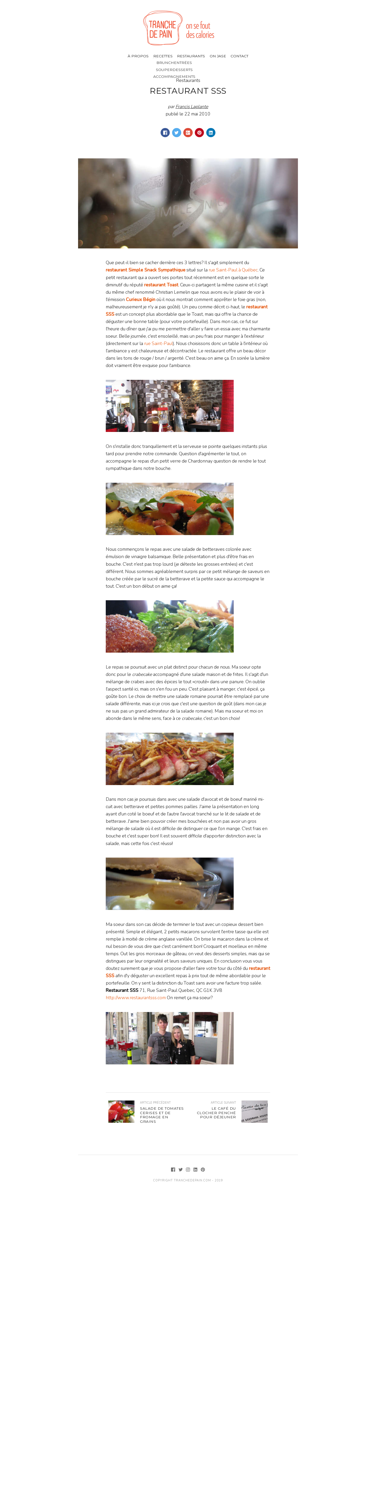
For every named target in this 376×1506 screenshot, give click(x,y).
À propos (138, 56)
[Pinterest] (203, 1170)
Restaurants (191, 56)
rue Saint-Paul (158, 343)
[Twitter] (181, 1170)
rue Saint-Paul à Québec (233, 270)
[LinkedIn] (196, 1170)
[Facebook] (174, 1170)
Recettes (163, 56)
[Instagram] (188, 1170)
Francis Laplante (191, 106)
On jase (218, 56)
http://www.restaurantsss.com (136, 997)
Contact (239, 56)
